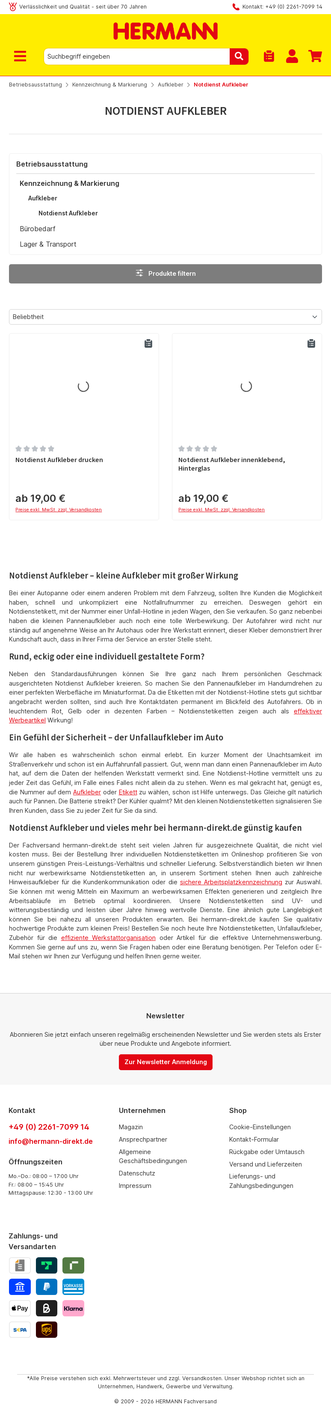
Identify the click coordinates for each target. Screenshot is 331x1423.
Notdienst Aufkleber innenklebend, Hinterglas (231, 464)
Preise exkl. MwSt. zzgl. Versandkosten (58, 510)
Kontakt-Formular (254, 1139)
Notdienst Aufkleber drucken (59, 460)
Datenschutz (137, 1173)
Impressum (135, 1185)
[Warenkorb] (313, 56)
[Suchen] (239, 56)
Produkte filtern (165, 272)
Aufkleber (42, 198)
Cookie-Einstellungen (260, 1127)
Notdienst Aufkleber (68, 213)
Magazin (131, 1127)
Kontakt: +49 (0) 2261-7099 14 (282, 6)
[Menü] (22, 56)
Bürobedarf (38, 228)
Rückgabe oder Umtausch (266, 1151)
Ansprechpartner (143, 1139)
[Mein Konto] (292, 56)
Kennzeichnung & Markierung (69, 183)
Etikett (128, 792)
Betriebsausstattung (52, 164)
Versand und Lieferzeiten (265, 1164)
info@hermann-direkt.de (51, 1141)
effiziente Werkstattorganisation (108, 937)
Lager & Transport (48, 244)
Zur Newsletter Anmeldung (165, 1061)
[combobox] (137, 56)
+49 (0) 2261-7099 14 (49, 1126)
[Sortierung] (165, 317)
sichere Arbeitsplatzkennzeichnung (231, 882)
